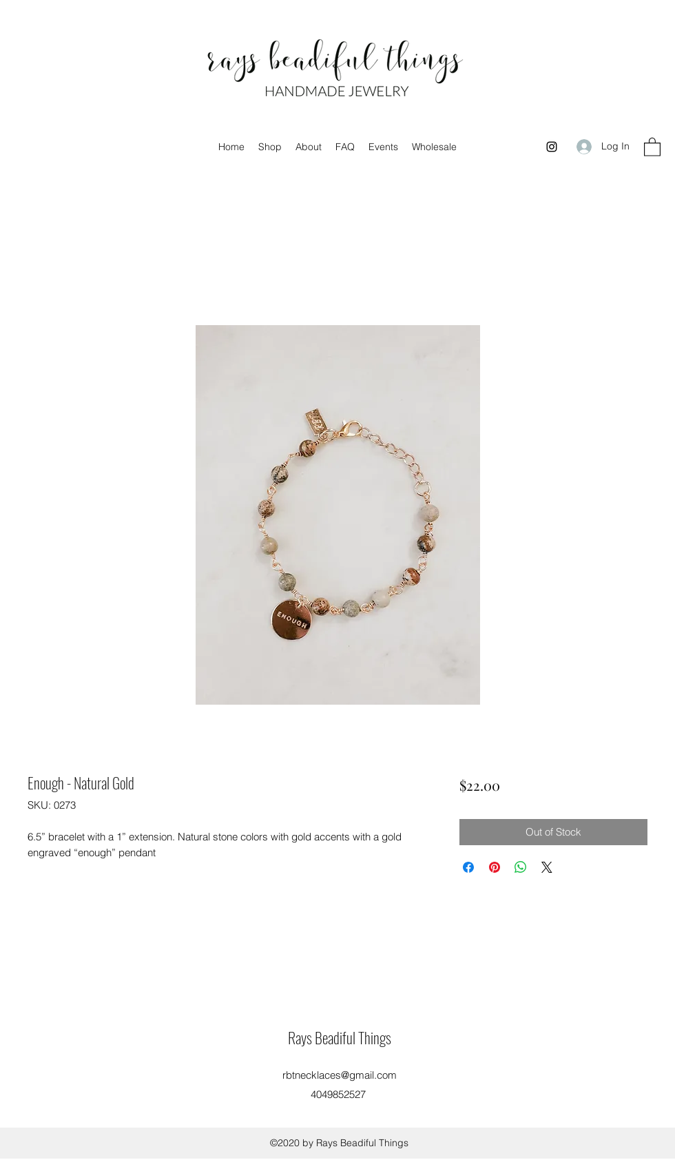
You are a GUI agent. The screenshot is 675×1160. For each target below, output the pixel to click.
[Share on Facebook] (468, 867)
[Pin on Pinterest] (494, 867)
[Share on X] (547, 867)
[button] (652, 146)
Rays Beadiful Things (339, 1037)
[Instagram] (552, 147)
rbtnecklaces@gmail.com (339, 1074)
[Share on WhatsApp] (520, 867)
